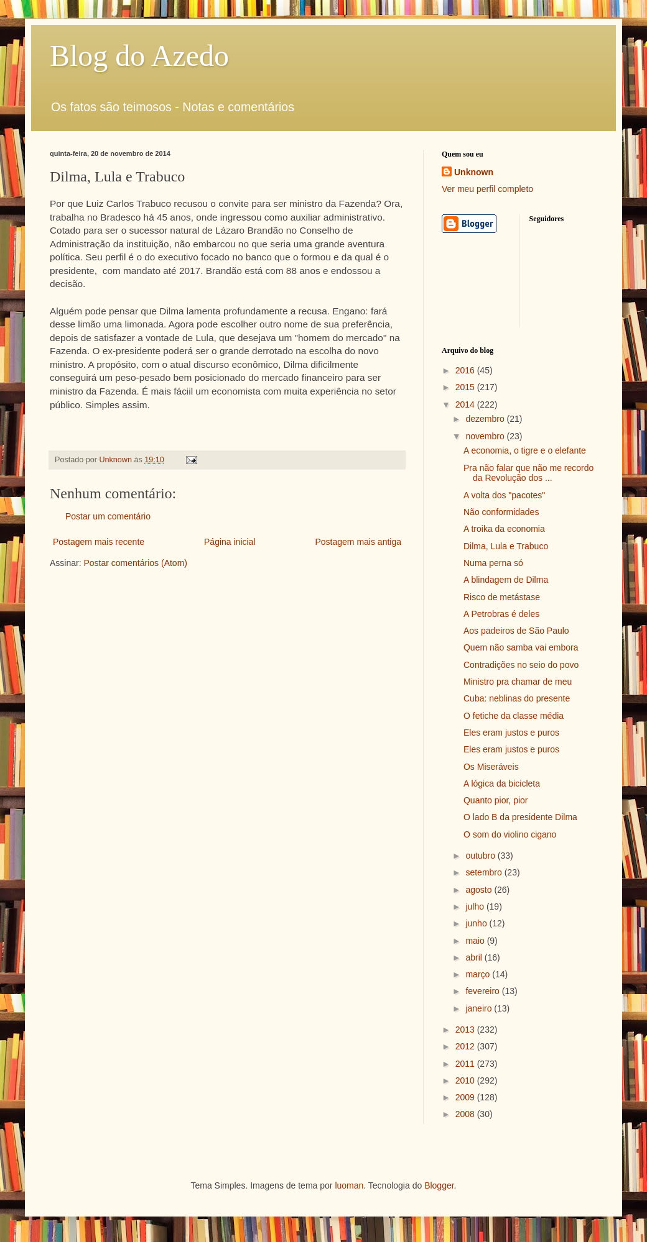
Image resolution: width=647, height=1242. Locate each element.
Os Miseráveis (491, 767)
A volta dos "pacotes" (504, 495)
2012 (466, 1046)
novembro (485, 436)
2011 (466, 1064)
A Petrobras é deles (501, 614)
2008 (466, 1114)
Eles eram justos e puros (511, 732)
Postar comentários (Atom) (135, 563)
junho (477, 923)
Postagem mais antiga (358, 542)
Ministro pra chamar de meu (517, 682)
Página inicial (230, 542)
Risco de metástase (501, 597)
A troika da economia (504, 529)
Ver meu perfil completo (487, 189)
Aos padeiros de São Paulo (516, 631)
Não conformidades (501, 512)
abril (474, 957)
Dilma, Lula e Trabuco (505, 546)
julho (475, 906)
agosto (479, 890)
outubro (481, 856)
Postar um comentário (108, 516)
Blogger (439, 1185)
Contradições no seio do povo (521, 665)
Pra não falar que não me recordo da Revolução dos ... (528, 473)
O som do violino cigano (509, 834)
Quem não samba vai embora (520, 647)
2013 (466, 1029)
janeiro (479, 1008)
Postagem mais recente (98, 542)
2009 (466, 1097)
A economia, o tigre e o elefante (524, 450)
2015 (466, 387)
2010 (466, 1080)
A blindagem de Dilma (505, 580)
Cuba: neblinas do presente (516, 698)
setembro (484, 872)
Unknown (473, 172)
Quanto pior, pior (495, 800)
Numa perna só (493, 563)
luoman (349, 1185)
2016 (466, 370)
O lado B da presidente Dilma (520, 817)
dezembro (485, 419)
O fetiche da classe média (513, 716)
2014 (466, 404)
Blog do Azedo (139, 55)
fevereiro (483, 991)
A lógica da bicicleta (501, 783)
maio (475, 941)
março (478, 974)
